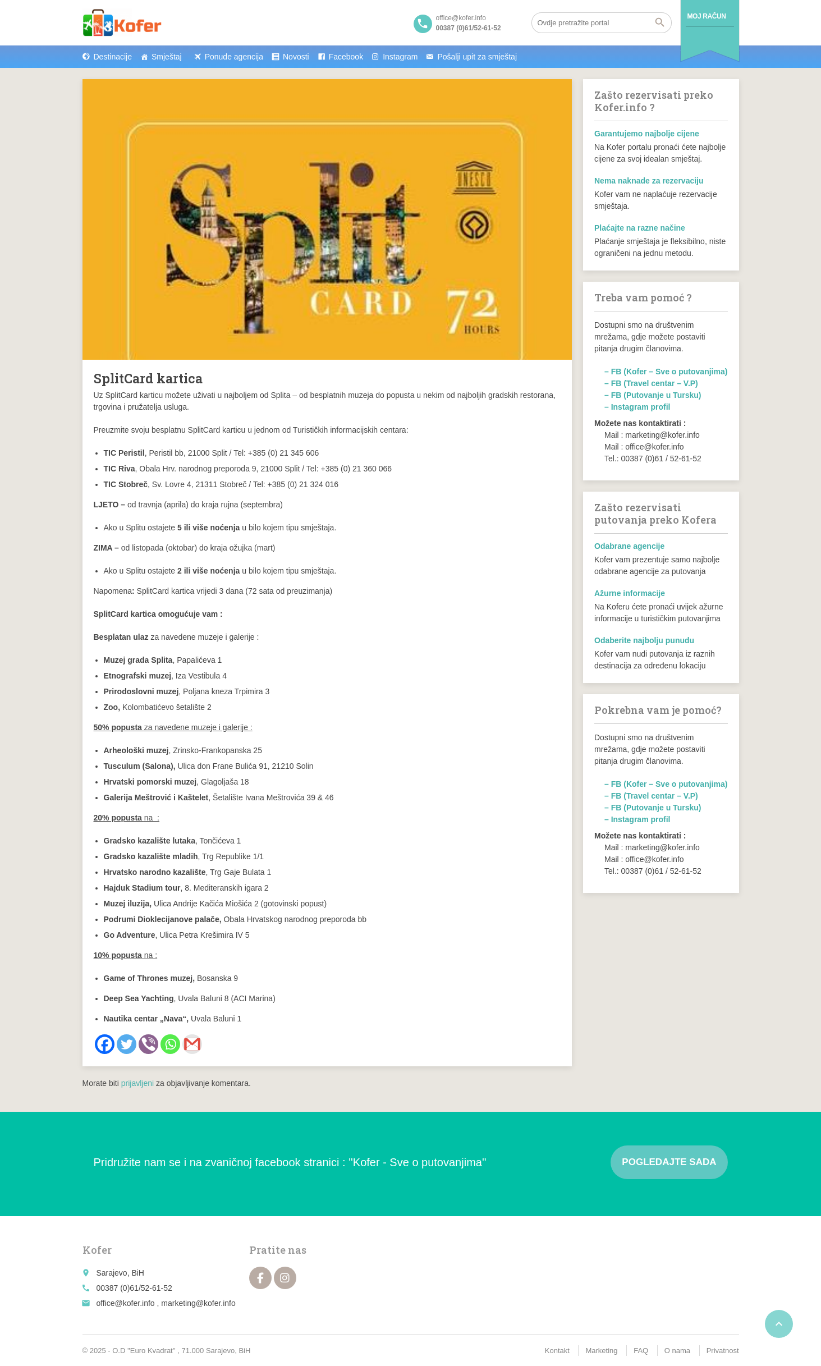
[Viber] (148, 1044)
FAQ (641, 1350)
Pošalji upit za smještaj (477, 56)
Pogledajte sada (669, 1162)
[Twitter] (126, 1044)
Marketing (601, 1350)
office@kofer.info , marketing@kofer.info (165, 1303)
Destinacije (113, 56)
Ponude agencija (234, 56)
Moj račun (706, 16)
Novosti (296, 56)
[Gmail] (192, 1044)
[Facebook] (104, 1044)
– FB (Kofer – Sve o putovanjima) (665, 371)
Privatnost (723, 1350)
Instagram (400, 56)
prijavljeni (137, 1083)
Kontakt (557, 1350)
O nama (677, 1350)
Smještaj (167, 56)
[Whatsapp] (170, 1044)
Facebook (346, 56)
